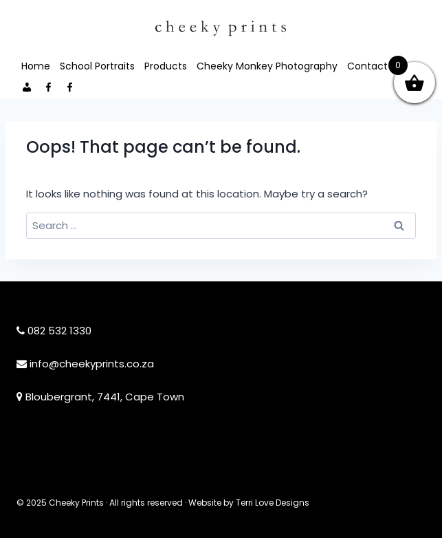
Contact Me (376, 66)
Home (35, 66)
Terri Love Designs (272, 502)
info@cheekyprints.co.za (92, 363)
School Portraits (97, 66)
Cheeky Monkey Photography (267, 66)
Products (165, 66)
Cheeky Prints (76, 502)
